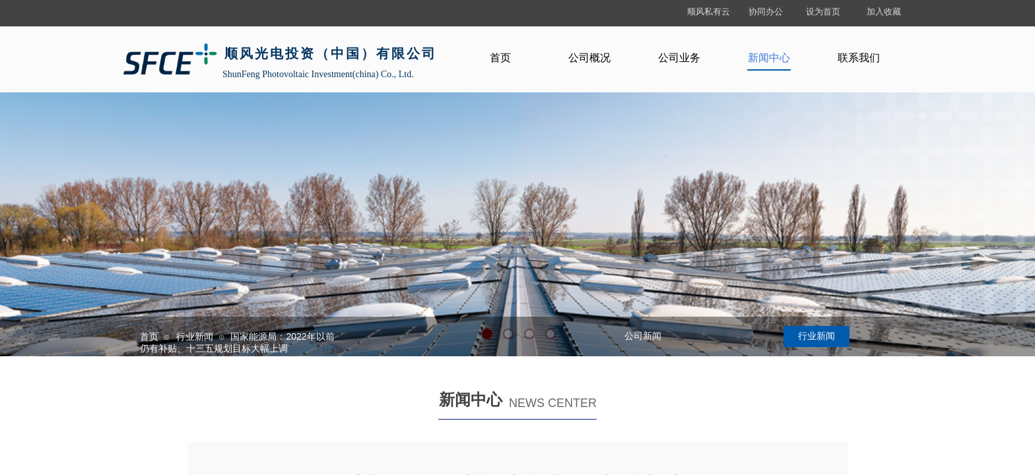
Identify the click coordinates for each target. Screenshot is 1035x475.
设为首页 (823, 11)
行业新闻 (194, 336)
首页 (149, 336)
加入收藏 (884, 11)
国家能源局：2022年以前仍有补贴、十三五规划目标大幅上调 (237, 342)
